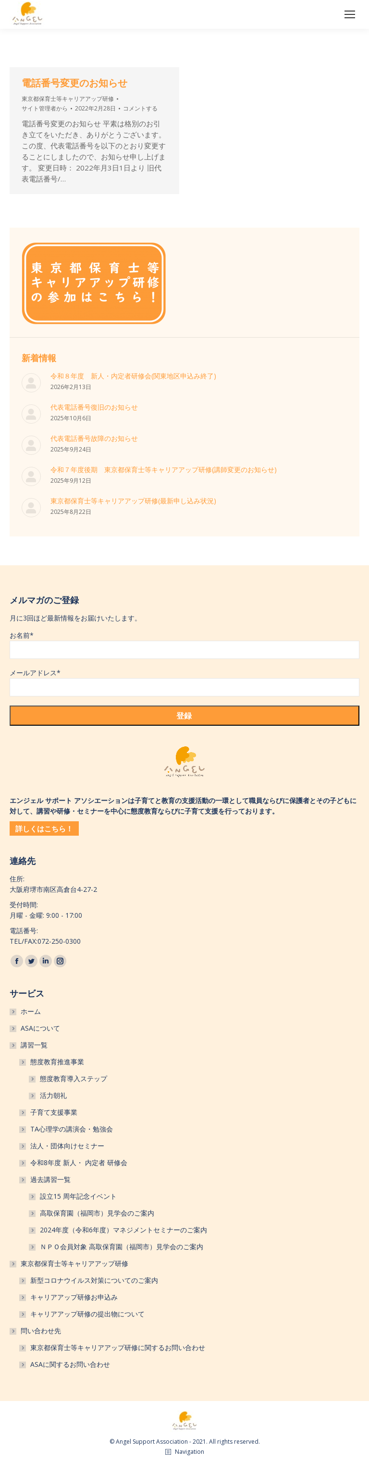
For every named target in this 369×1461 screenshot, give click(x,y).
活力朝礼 (53, 1095)
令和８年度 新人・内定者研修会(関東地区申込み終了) (133, 375)
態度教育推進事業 (57, 1061)
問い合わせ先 (41, 1330)
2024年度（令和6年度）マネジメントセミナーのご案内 (123, 1229)
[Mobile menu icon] (349, 14)
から (45, 108)
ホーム (31, 1011)
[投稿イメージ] (31, 382)
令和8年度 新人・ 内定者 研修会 (78, 1162)
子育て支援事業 (53, 1112)
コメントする (140, 108)
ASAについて (40, 1028)
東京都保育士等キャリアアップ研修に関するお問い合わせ (117, 1347)
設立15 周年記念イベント (78, 1196)
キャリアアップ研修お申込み (74, 1297)
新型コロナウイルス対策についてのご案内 (94, 1280)
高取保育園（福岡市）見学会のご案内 (97, 1213)
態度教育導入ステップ (73, 1078)
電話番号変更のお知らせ (74, 83)
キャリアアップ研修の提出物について (87, 1313)
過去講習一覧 (50, 1179)
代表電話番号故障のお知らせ (94, 438)
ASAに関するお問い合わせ (70, 1364)
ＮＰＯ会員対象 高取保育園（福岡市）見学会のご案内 (121, 1246)
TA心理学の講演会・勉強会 (71, 1128)
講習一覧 (34, 1044)
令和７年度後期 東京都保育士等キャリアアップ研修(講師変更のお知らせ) (163, 469)
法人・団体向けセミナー (67, 1145)
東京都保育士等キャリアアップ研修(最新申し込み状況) (133, 500)
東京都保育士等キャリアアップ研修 (68, 99)
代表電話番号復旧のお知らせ (94, 407)
